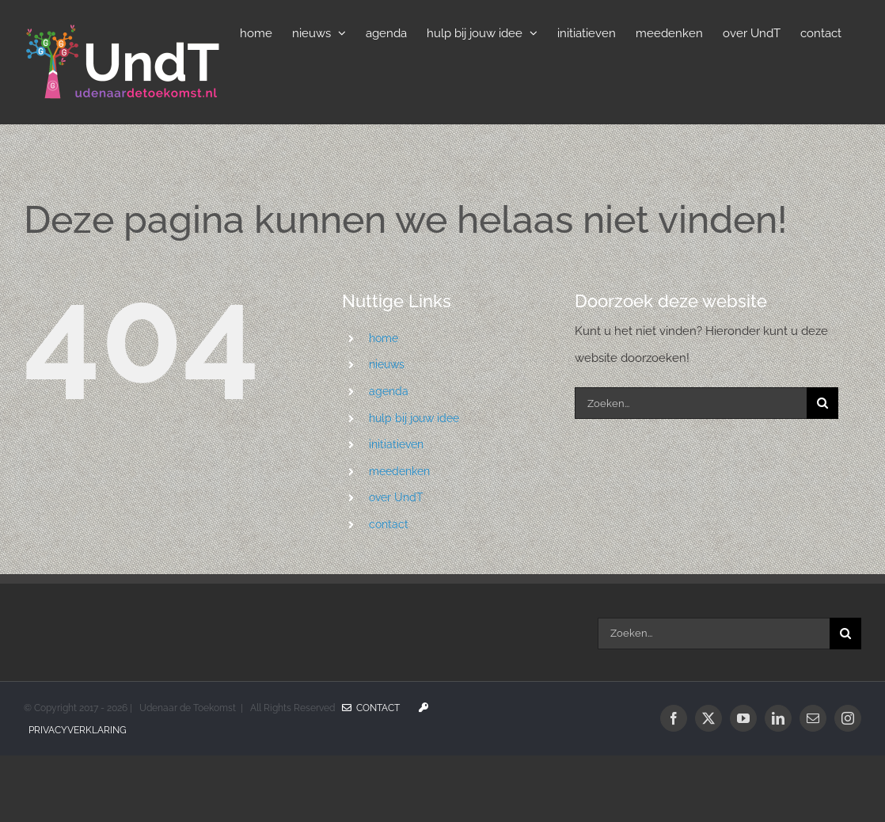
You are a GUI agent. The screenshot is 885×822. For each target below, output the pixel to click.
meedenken (399, 471)
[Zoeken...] (691, 403)
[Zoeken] (822, 403)
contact (388, 524)
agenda (388, 391)
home (383, 338)
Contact (371, 708)
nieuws (387, 364)
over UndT (396, 497)
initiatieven (396, 444)
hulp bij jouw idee (414, 418)
